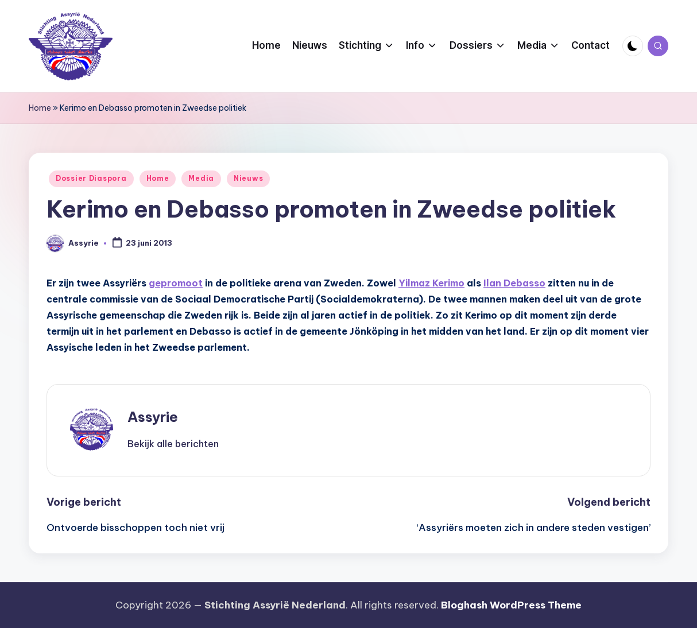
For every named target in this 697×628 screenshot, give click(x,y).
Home (40, 108)
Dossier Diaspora (91, 178)
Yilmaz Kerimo (431, 283)
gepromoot (176, 283)
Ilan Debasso (514, 283)
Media (201, 178)
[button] (173, 443)
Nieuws (248, 178)
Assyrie (152, 416)
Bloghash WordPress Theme (511, 605)
